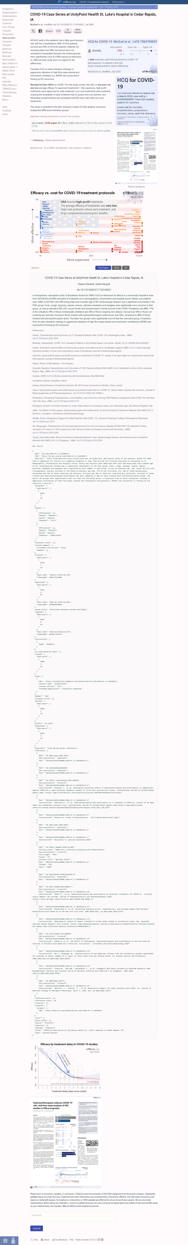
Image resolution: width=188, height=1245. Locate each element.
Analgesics (7, 9)
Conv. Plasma (8, 27)
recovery (121, 114)
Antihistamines (9, 16)
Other (5, 107)
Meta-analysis (136, 187)
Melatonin (6, 49)
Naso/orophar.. (9, 67)
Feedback (6, 110)
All (126, 268)
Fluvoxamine (8, 34)
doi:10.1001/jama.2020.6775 (66, 401)
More (4, 99)
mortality (137, 107)
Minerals (6, 56)
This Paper (103, 268)
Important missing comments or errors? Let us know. (55, 117)
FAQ (72, 1240)
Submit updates (103, 131)
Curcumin (6, 30)
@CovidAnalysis (60, 1240)
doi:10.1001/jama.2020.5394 (64, 372)
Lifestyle (6, 45)
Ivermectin (7, 41)
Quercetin (6, 81)
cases (131, 114)
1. (31, 141)
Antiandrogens (9, 12)
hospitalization (125, 110)
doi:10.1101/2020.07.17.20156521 (68, 24)
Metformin (7, 52)
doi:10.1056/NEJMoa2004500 (135, 343)
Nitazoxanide (8, 74)
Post (36, 1240)
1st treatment (124, 93)
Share (47, 1240)
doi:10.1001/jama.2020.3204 (89, 441)
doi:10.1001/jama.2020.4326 (45, 339)
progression (140, 110)
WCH (72, 1207)
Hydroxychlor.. (9, 38)
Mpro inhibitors (9, 63)
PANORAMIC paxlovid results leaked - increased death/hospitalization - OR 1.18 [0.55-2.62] (75, 7)
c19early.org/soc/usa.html (54, 141)
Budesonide (7, 19)
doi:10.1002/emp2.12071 (44, 422)
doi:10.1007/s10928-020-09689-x (88, 393)
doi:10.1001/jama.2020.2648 (45, 433)
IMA (64, 1207)
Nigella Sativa (8, 70)
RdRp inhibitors (9, 85)
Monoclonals (8, 59)
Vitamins (6, 96)
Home (5, 114)
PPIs (4, 78)
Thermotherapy (9, 92)
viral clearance (147, 114)
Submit (36, 1229)
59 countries (132, 103)
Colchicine (7, 23)
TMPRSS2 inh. (8, 88)
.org (69, 2)
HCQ (122, 81)
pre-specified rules (59, 131)
